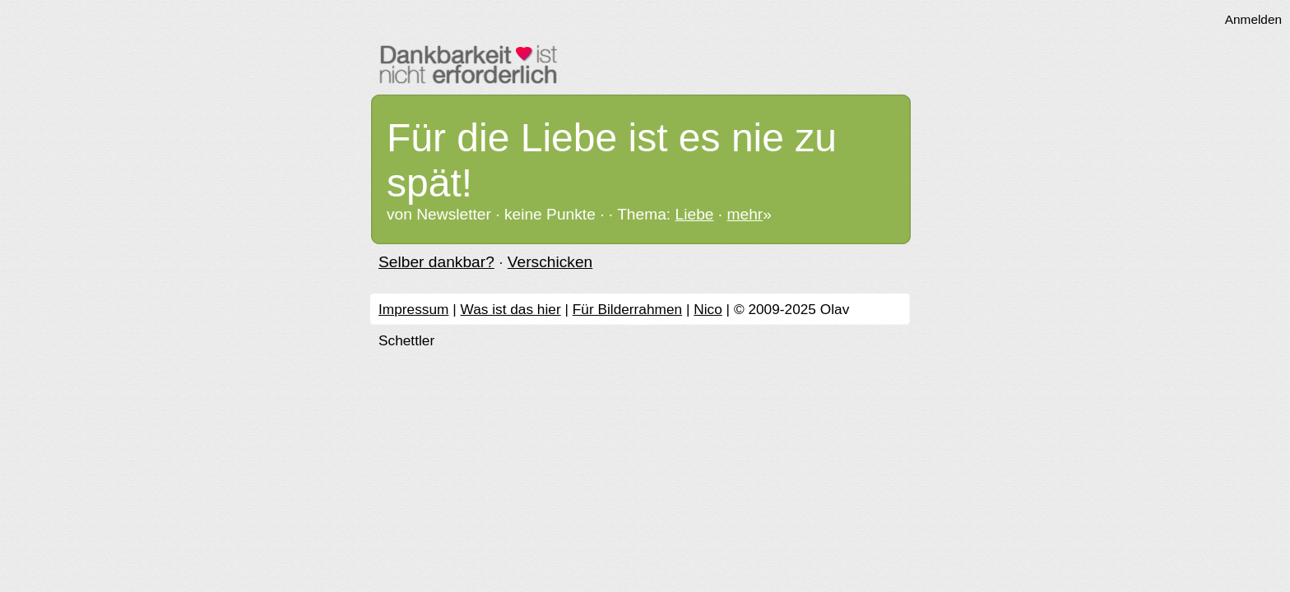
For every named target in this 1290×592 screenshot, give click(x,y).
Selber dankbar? (436, 262)
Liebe (694, 214)
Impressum (413, 309)
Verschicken (550, 262)
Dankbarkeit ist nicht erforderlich (649, 63)
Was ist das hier (510, 309)
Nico (708, 309)
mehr (744, 214)
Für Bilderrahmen (627, 309)
